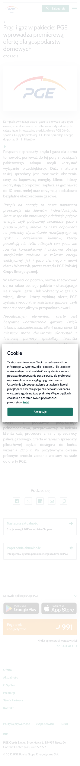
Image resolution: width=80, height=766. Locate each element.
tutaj (26, 402)
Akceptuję (40, 412)
